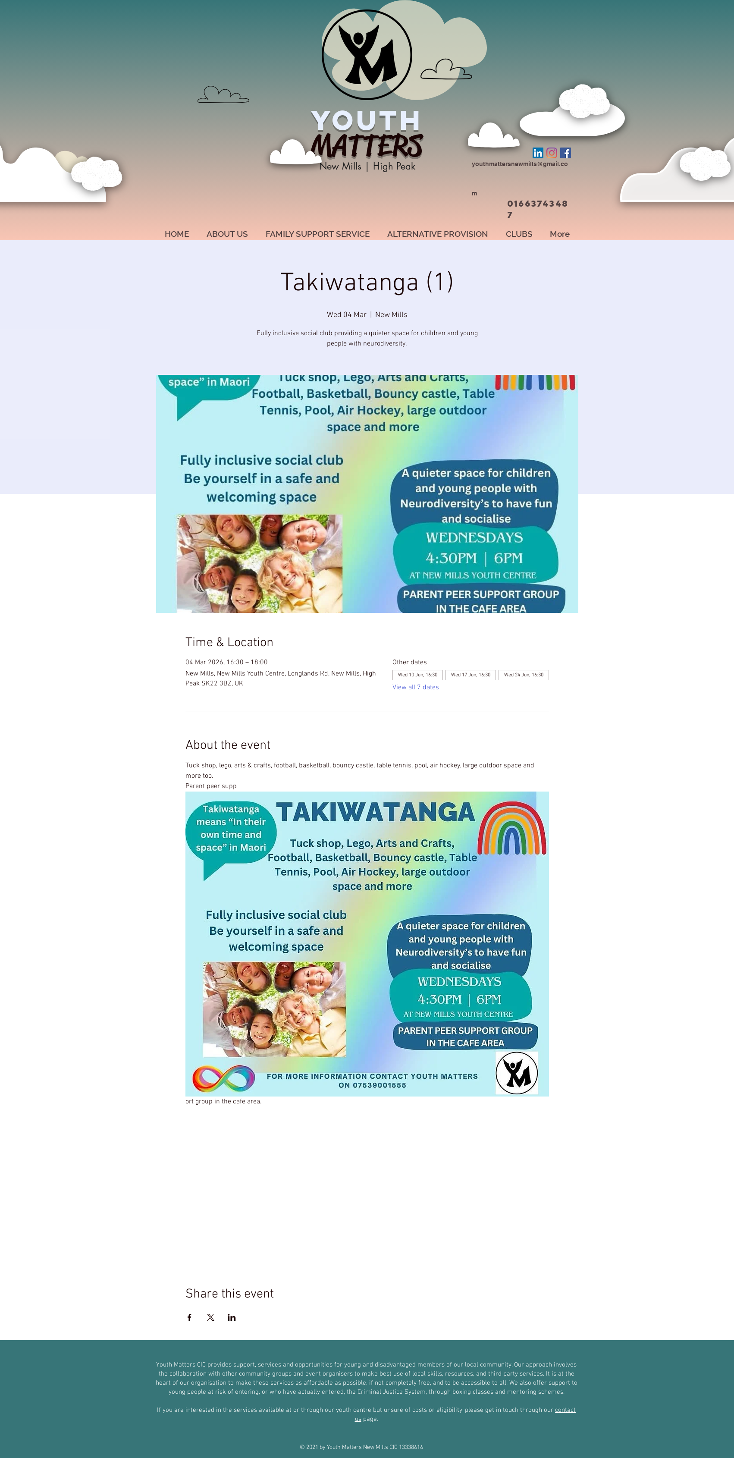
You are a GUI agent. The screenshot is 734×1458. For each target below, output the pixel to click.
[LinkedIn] (538, 153)
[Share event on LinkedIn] (232, 1317)
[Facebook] (565, 153)
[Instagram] (551, 153)
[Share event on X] (211, 1317)
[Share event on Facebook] (189, 1317)
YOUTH (367, 120)
